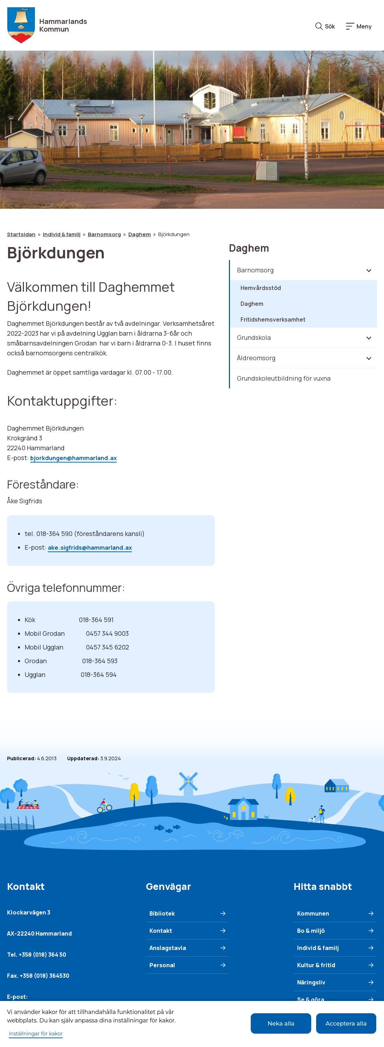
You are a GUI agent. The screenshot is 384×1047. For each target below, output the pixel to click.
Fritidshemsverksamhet (273, 319)
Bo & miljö (311, 930)
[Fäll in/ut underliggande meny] (368, 270)
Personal (162, 964)
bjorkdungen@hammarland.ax (77, 457)
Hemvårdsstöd (261, 288)
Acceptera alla (342, 1023)
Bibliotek (162, 913)
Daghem (139, 234)
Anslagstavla (167, 947)
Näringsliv (311, 981)
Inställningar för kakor (36, 1033)
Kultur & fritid (316, 964)
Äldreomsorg (256, 358)
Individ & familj (62, 234)
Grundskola (254, 337)
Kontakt (160, 930)
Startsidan (21, 234)
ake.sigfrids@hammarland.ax (93, 547)
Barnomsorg (104, 234)
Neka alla (264, 1023)
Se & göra (310, 999)
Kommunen (313, 913)
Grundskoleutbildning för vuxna (284, 378)
